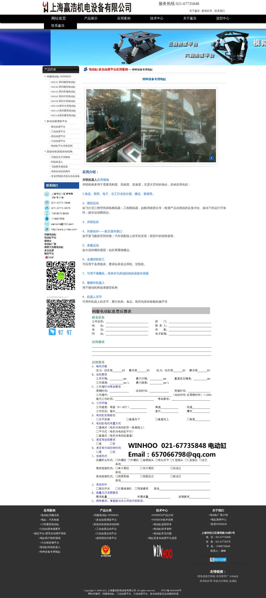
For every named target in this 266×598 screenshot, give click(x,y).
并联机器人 (89, 179)
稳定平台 (49, 253)
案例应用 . (208, 11)
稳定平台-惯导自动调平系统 (50, 533)
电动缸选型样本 (163, 524)
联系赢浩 (57, 25)
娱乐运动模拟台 (98, 212)
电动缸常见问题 (163, 533)
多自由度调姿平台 (57, 121)
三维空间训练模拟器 (107, 208)
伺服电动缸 (50, 234)
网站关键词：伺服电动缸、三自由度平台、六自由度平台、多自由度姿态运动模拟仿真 (133, 593)
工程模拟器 (130, 208)
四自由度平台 (58, 136)
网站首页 (58, 18)
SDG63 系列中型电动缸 (63, 96)
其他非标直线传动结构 (59, 151)
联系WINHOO (219, 524)
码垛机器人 (57, 161)
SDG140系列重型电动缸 (63, 115)
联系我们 (220, 11)
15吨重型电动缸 (50, 524)
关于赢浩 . (195, 11)
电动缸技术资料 (163, 529)
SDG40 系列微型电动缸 (63, 86)
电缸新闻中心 (219, 519)
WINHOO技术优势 (162, 519)
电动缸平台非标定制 (62, 145)
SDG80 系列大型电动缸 (63, 101)
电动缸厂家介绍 (219, 515)
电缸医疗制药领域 (50, 538)
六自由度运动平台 (106, 533)
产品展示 (90, 18)
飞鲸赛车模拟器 (59, 166)
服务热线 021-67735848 (179, 3)
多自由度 (49, 250)
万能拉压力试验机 (60, 157)
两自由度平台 (58, 126)
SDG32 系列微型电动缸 (63, 82)
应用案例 (123, 18)
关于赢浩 (189, 18)
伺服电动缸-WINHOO (59, 76)
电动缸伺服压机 (50, 515)
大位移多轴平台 (50, 542)
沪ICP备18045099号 (171, 590)
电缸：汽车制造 (50, 519)
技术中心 (156, 18)
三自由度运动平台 (106, 529)
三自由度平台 (58, 131)
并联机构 (88, 184)
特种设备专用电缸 (50, 551)
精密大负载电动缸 (53, 247)
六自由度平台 (58, 141)
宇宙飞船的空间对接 (98, 236)
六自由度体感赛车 (50, 529)
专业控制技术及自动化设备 (65, 176)
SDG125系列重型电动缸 (63, 110)
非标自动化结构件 (60, 171)
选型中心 (222, 18)
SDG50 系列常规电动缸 (63, 91)
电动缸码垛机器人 (50, 547)
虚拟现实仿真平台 (106, 538)
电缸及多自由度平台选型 (163, 538)
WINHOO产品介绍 (162, 515)
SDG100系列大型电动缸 (63, 105)
